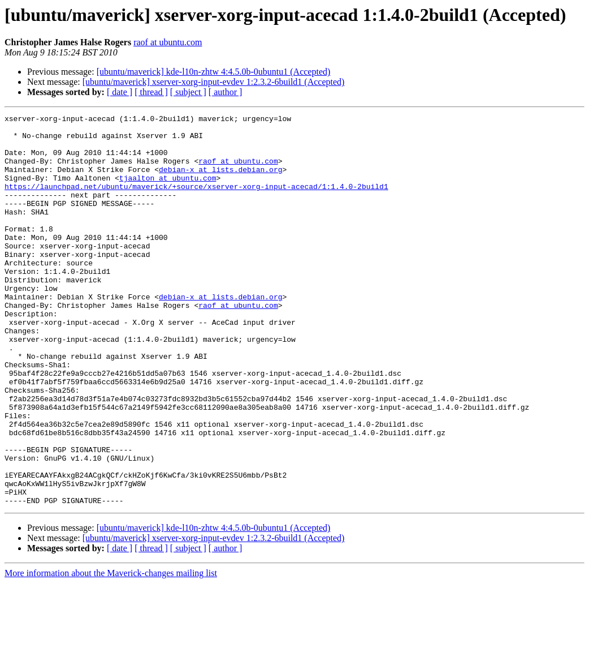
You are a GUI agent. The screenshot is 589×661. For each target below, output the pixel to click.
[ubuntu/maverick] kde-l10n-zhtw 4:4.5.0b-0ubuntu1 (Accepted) (214, 71)
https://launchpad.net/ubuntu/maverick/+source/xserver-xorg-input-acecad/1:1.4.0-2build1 (196, 201)
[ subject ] (188, 92)
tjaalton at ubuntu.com (167, 191)
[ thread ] (151, 92)
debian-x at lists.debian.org (220, 181)
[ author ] (225, 92)
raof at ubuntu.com (167, 42)
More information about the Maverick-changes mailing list (111, 651)
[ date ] (119, 92)
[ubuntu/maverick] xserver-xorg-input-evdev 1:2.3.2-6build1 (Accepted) (214, 82)
